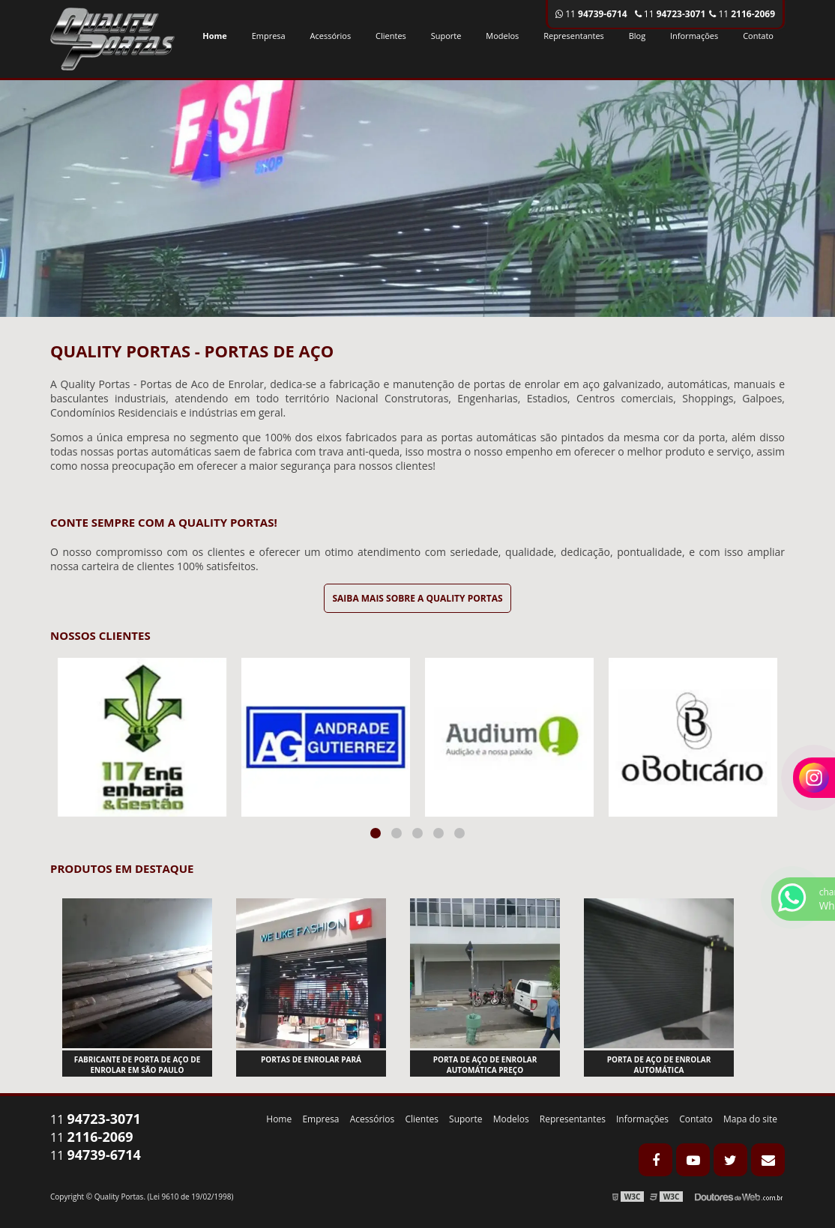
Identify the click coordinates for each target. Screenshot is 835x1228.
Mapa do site (750, 1119)
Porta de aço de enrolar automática (659, 1064)
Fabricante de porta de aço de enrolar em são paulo (137, 1064)
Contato (758, 35)
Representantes (573, 35)
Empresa (269, 35)
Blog (637, 35)
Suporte (446, 35)
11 (742, 13)
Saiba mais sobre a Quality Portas (417, 598)
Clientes (391, 35)
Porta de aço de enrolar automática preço (485, 1064)
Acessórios (331, 35)
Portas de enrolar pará (311, 1059)
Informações (694, 35)
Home (214, 35)
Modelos (502, 35)
